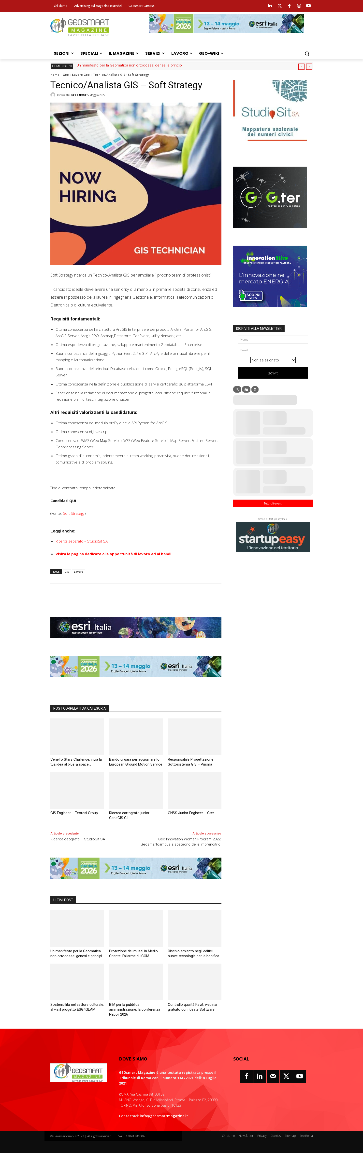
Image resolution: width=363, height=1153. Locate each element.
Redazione (79, 94)
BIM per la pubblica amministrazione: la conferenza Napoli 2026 (134, 1009)
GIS (67, 571)
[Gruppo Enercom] (270, 310)
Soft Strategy (74, 513)
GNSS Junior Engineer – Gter (191, 813)
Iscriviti (272, 373)
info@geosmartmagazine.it (164, 1115)
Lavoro (78, 571)
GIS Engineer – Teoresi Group (74, 813)
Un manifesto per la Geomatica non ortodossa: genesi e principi (129, 65)
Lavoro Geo (81, 75)
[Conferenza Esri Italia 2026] (226, 37)
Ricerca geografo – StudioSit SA (82, 541)
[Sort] (255, 389)
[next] (309, 67)
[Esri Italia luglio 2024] (135, 641)
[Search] (237, 389)
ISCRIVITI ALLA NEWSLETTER (259, 329)
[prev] (301, 67)
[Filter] (246, 389)
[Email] (273, 350)
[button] (307, 53)
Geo (66, 75)
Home (54, 75)
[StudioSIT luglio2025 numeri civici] (270, 144)
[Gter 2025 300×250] (270, 231)
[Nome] (273, 339)
